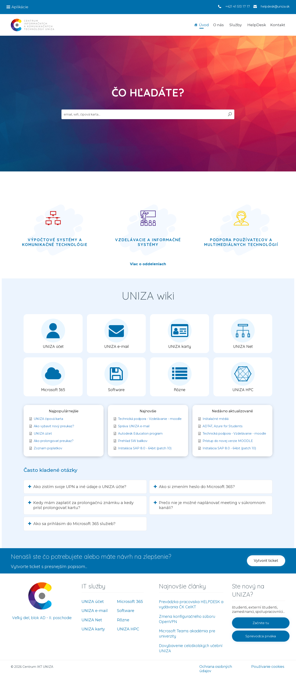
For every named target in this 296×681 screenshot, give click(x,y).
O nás (218, 25)
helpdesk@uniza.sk (275, 6)
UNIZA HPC (128, 629)
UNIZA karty (93, 629)
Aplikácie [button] (19, 7)
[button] (266, 560)
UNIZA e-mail (95, 610)
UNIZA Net (92, 620)
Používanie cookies (267, 667)
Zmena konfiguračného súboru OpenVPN (187, 619)
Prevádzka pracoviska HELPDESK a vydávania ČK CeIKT (191, 604)
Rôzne (123, 620)
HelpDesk (256, 25)
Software (125, 610)
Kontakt (277, 25)
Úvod (204, 25)
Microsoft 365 (130, 601)
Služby (235, 25)
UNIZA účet (93, 601)
